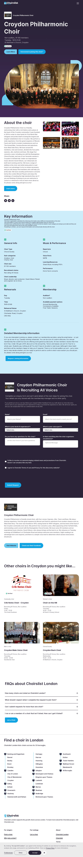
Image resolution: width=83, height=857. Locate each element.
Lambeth (39, 780)
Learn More (10, 52)
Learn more (10, 188)
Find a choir (8, 834)
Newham (39, 790)
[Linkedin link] (12, 200)
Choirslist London (62, 834)
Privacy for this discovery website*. (47, 468)
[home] (11, 3)
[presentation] (19, 475)
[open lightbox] (51, 126)
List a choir (34, 834)
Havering (39, 761)
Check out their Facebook (31, 545)
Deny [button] (20, 853)
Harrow (38, 757)
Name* (7, 414)
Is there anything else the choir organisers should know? (58, 438)
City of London (12, 774)
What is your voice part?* (52, 426)
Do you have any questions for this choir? (20, 436)
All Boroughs (67, 770)
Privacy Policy (50, 848)
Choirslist (59, 838)
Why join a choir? (10, 838)
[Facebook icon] (5, 200)
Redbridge (39, 793)
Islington (39, 770)
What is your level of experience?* (18, 426)
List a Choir (11, 720)
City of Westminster (14, 777)
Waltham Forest (68, 764)
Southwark (67, 754)
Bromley (10, 767)
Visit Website (11, 545)
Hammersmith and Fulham (16, 797)
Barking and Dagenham (15, 754)
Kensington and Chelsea (44, 774)
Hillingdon (39, 764)
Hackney (10, 793)
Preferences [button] (8, 853)
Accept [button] (34, 853)
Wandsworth (67, 767)
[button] (77, 3)
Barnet (9, 757)
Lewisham (39, 784)
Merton (38, 787)
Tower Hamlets (68, 761)
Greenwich (11, 790)
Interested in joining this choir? (32, 52)
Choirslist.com (9, 822)
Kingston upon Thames (44, 777)
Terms (58, 842)
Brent (9, 764)
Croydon (10, 780)
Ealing (9, 784)
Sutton (65, 757)
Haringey (39, 754)
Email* (45, 414)
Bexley (9, 761)
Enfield (9, 787)
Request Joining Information (18, 358)
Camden (10, 770)
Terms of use (26, 468)
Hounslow (39, 767)
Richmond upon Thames (44, 797)
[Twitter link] (9, 200)
